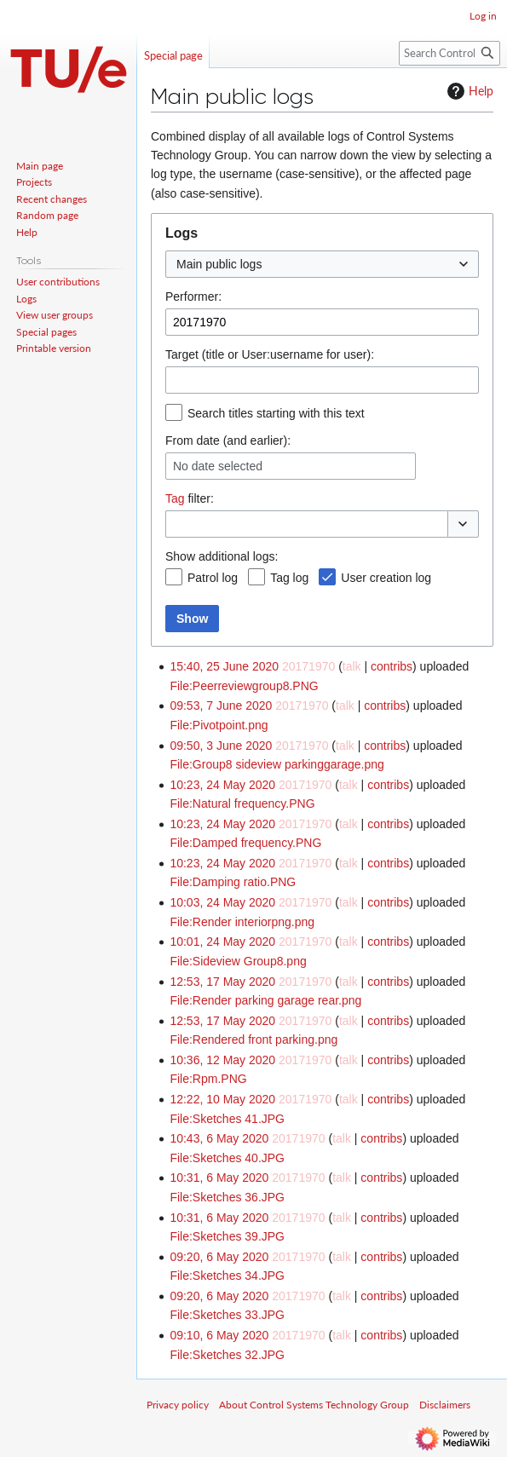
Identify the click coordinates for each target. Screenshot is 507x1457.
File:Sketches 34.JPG (227, 1275)
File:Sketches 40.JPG (227, 1158)
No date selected (217, 466)
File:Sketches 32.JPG (227, 1355)
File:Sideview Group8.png (238, 961)
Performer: (193, 296)
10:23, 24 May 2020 (222, 785)
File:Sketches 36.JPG (227, 1197)
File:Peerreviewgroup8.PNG (244, 686)
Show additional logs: (221, 556)
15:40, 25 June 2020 (224, 666)
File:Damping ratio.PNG (233, 882)
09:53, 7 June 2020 (221, 705)
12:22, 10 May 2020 (222, 1099)
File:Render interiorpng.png (242, 922)
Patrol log (212, 578)
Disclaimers (444, 1404)
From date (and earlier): (228, 440)
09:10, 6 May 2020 (219, 1335)
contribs (391, 666)
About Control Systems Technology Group (314, 1404)
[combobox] (322, 264)
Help (468, 91)
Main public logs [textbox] (219, 264)
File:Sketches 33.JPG (227, 1315)
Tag (175, 498)
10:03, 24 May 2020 (222, 902)
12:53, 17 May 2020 (222, 981)
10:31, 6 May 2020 (219, 1177)
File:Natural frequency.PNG (242, 803)
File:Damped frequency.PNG (245, 842)
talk (352, 666)
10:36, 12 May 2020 (222, 1060)
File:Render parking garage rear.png (265, 1000)
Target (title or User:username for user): (269, 354)
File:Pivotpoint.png (219, 725)
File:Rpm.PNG (208, 1079)
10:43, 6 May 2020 (219, 1138)
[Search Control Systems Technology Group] (449, 53)
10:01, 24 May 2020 (222, 941)
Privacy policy (178, 1404)
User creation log (386, 578)
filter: (189, 498)
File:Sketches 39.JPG (227, 1236)
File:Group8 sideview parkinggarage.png (276, 764)
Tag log (289, 578)
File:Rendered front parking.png (253, 1039)
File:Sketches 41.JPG (227, 1119)
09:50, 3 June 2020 (221, 745)
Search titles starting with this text (276, 413)
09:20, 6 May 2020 (219, 1257)
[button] (463, 524)
